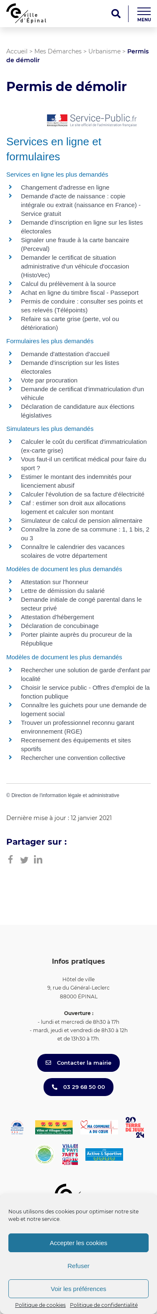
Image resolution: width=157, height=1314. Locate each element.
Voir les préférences (78, 1288)
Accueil (17, 51)
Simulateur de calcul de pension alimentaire (81, 520)
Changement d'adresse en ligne (65, 187)
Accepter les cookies (79, 1242)
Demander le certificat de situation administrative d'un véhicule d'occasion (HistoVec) (75, 266)
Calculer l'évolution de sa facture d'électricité (82, 494)
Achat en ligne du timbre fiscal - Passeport (80, 292)
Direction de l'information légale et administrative (65, 795)
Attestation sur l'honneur (54, 581)
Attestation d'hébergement (57, 616)
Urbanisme (104, 51)
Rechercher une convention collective (73, 757)
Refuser (78, 1265)
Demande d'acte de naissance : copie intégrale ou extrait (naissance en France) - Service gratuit (81, 204)
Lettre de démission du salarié (63, 590)
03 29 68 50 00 (78, 1087)
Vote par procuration (49, 380)
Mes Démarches (58, 51)
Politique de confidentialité (104, 1305)
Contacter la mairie (78, 1062)
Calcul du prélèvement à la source (68, 283)
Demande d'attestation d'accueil (65, 353)
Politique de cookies (40, 1305)
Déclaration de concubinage (60, 625)
